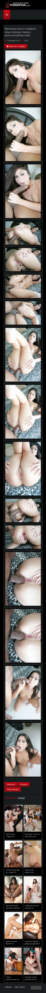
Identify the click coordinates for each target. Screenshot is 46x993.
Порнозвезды (12, 789)
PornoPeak (16, 5)
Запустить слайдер (16, 46)
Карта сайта (19, 987)
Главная (8, 987)
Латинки (23, 784)
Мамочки (11, 784)
